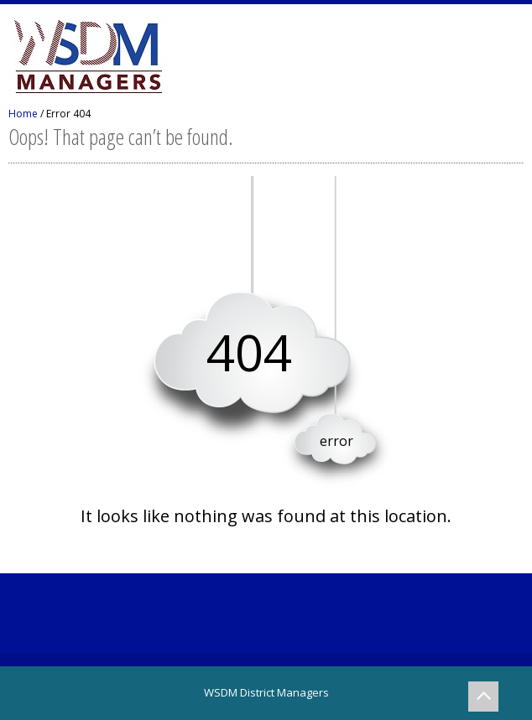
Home (23, 113)
